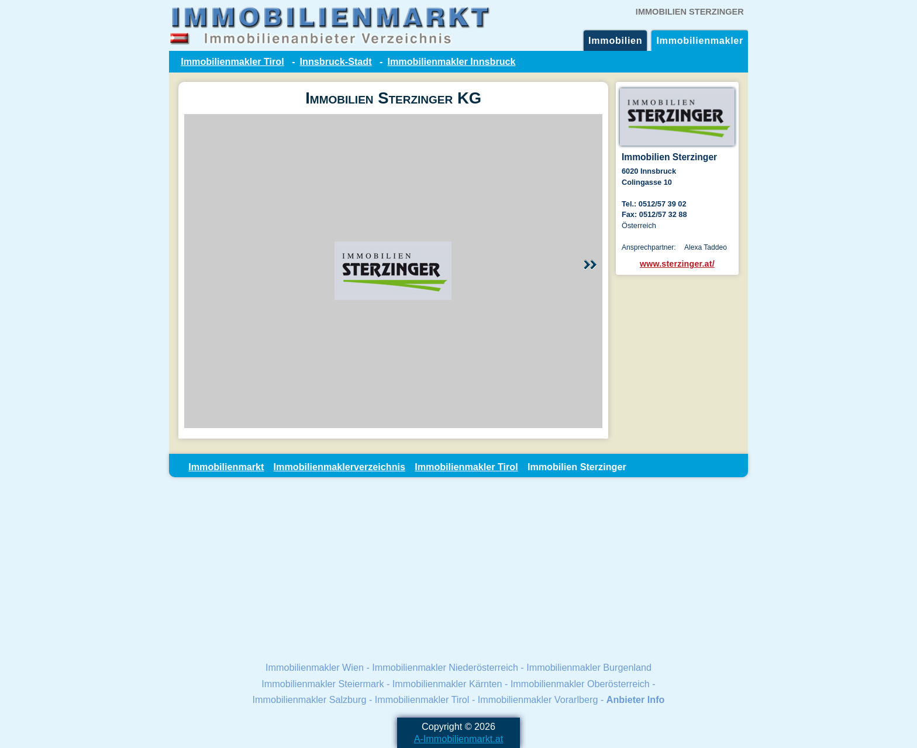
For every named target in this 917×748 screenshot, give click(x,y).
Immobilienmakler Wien (315, 667)
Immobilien (615, 40)
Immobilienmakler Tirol (232, 61)
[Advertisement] (458, 568)
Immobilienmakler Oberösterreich (580, 683)
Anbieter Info (635, 699)
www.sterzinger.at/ (677, 263)
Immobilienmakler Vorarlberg (538, 699)
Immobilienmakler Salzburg (310, 699)
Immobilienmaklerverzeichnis (339, 466)
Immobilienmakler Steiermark (322, 683)
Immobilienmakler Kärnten (447, 683)
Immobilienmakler (699, 40)
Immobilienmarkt (226, 466)
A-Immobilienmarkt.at (459, 738)
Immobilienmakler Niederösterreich (445, 667)
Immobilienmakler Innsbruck (451, 61)
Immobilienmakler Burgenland (588, 667)
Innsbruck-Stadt (336, 61)
